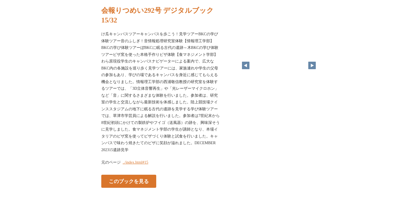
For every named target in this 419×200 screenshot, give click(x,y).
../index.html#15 (135, 162)
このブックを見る (129, 181)
